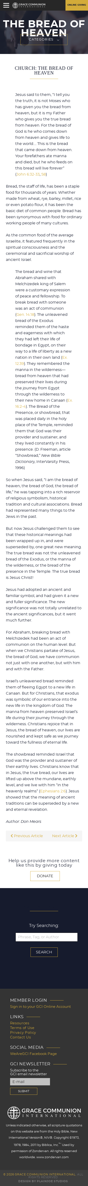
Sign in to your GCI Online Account (40, 1007)
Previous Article (27, 836)
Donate (45, 876)
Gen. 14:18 (25, 315)
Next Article (64, 836)
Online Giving (76, 5)
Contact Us (20, 1037)
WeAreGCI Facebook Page (33, 1054)
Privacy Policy (23, 1032)
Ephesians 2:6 (53, 791)
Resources (19, 1023)
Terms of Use (22, 1028)
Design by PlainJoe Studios (43, 1181)
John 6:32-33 (28, 174)
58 (43, 174)
